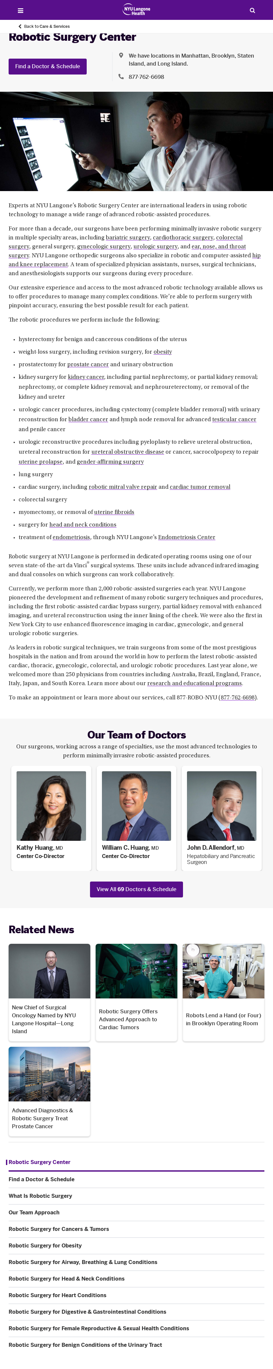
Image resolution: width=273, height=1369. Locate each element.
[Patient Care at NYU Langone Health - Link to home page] (136, 9)
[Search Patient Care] (253, 10)
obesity (163, 352)
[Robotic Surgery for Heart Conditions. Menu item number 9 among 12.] (136, 1295)
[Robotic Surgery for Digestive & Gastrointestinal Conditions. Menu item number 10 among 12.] (136, 1312)
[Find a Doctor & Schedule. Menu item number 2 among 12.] (136, 1179)
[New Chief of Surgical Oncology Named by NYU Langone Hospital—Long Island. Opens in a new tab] (49, 992)
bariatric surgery (128, 238)
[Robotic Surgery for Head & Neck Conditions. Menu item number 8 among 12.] (136, 1279)
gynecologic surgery (103, 247)
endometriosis (71, 538)
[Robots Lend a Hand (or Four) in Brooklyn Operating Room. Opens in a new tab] (223, 992)
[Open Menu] (21, 11)
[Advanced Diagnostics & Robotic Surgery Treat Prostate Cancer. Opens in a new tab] (49, 1092)
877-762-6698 (237, 698)
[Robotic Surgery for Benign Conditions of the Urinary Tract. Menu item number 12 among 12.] (136, 1345)
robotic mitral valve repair (123, 487)
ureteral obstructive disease (127, 452)
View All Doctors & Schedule (136, 889)
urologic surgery (155, 247)
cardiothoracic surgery (183, 238)
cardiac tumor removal (200, 487)
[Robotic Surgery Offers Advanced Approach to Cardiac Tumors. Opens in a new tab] (136, 992)
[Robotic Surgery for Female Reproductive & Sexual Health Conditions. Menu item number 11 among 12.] (136, 1328)
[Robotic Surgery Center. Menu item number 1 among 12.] (38, 1162)
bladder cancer (88, 420)
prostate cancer (88, 365)
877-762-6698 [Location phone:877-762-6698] (146, 77)
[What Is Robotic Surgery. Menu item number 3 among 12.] (136, 1196)
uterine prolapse (41, 462)
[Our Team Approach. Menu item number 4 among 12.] (136, 1212)
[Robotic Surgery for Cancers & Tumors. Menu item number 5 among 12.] (136, 1229)
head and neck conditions (82, 525)
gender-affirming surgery (110, 462)
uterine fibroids (114, 513)
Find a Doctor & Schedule (47, 66)
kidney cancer (86, 377)
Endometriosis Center (186, 538)
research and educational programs (194, 684)
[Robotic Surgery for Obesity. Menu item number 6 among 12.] (136, 1245)
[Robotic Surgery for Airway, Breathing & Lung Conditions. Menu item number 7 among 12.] (136, 1262)
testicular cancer (234, 420)
